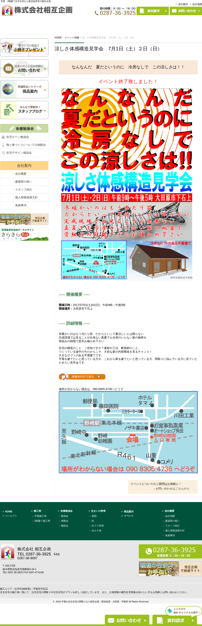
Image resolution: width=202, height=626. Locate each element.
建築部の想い (172, 520)
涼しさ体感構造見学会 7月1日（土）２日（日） (108, 48)
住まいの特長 (132, 21)
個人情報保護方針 (175, 530)
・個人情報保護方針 (25, 197)
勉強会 (64, 516)
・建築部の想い (22, 181)
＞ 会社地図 (195, 4)
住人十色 (96, 530)
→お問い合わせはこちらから (171, 488)
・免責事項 (19, 205)
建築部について (186, 21)
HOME (9, 21)
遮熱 (94, 516)
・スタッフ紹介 (22, 189)
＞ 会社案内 (181, 4)
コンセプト (33, 21)
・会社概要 (19, 173)
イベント (58, 21)
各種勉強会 (83, 21)
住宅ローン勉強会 (17, 137)
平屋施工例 (40, 516)
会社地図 (170, 516)
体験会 (64, 520)
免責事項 (170, 535)
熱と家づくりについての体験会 (26, 144)
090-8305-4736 (102, 389)
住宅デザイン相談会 (19, 152)
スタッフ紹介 (172, 525)
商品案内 (158, 21)
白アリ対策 (98, 525)
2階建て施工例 (42, 520)
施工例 (107, 21)
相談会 (64, 525)
